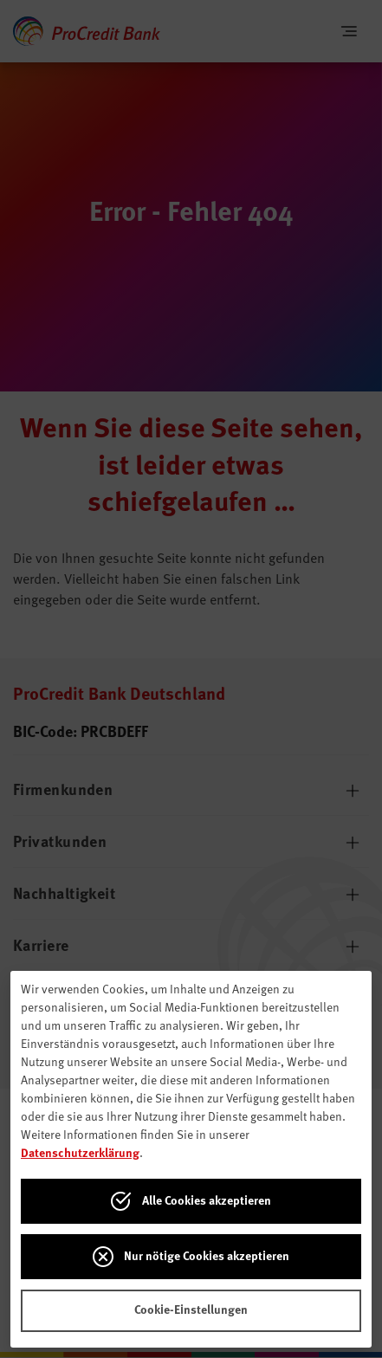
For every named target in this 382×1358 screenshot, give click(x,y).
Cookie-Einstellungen (191, 1310)
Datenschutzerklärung (80, 1154)
